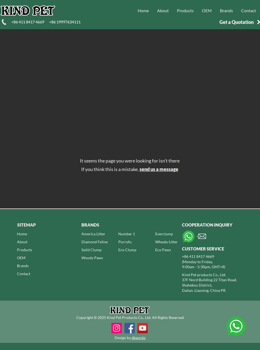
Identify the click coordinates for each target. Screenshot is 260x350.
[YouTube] (142, 328)
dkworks (139, 337)
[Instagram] (116, 328)
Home (22, 234)
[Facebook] (129, 328)
